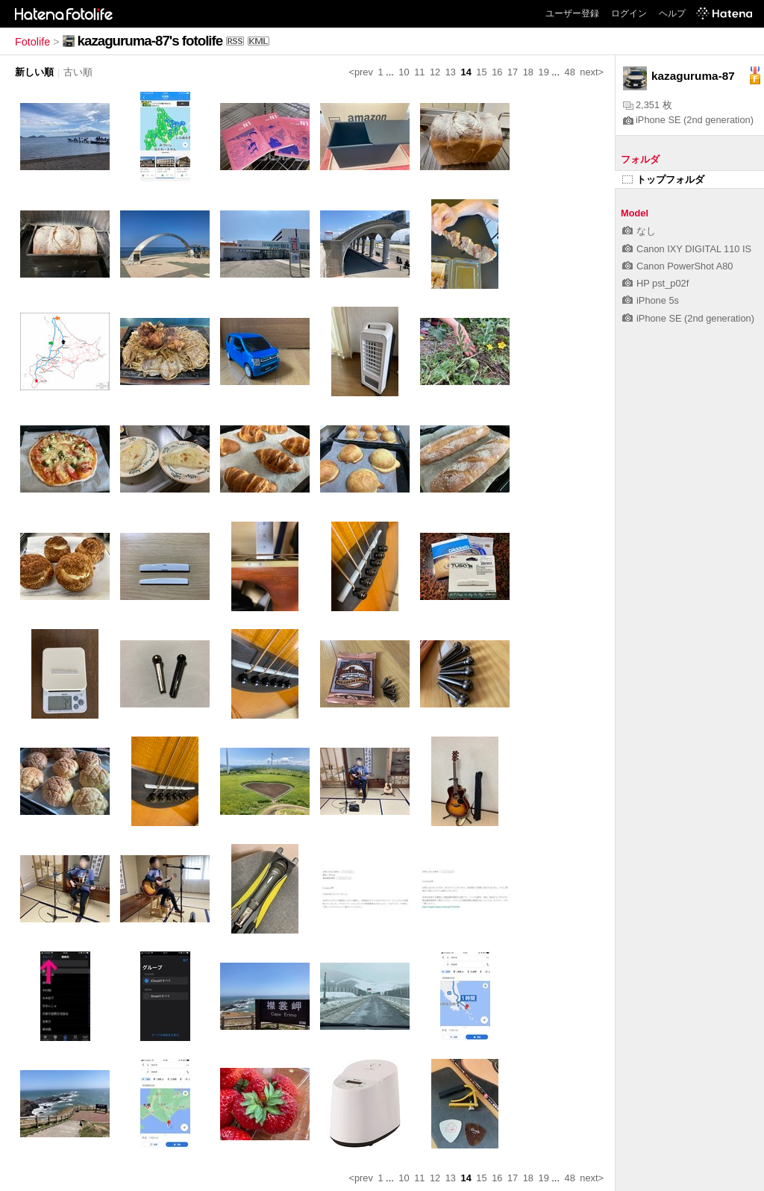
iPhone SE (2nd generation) (688, 119)
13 (450, 72)
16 (497, 72)
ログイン (629, 13)
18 (528, 72)
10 (403, 72)
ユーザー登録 (572, 13)
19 (544, 72)
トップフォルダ (663, 179)
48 (570, 72)
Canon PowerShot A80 (677, 266)
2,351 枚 (647, 104)
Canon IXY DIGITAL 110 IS (686, 248)
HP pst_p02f (655, 283)
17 (512, 72)
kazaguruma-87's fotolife (150, 41)
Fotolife (32, 42)
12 (435, 72)
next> (592, 72)
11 (419, 72)
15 (481, 72)
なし (639, 231)
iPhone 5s (650, 300)
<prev (361, 72)
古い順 (78, 72)
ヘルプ (672, 13)
